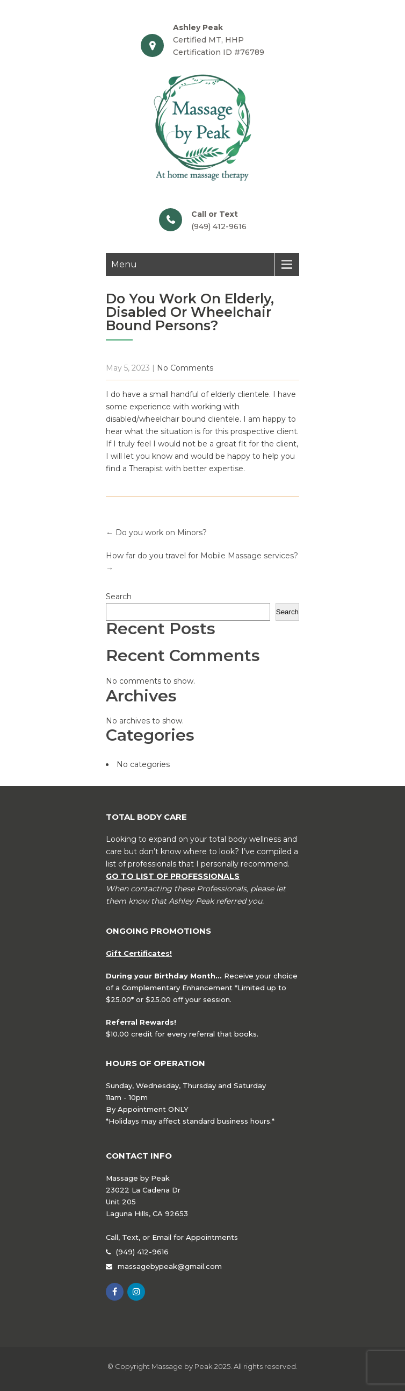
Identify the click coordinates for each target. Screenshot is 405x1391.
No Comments (185, 368)
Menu (124, 264)
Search (119, 596)
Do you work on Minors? (156, 532)
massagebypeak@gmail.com (170, 1266)
